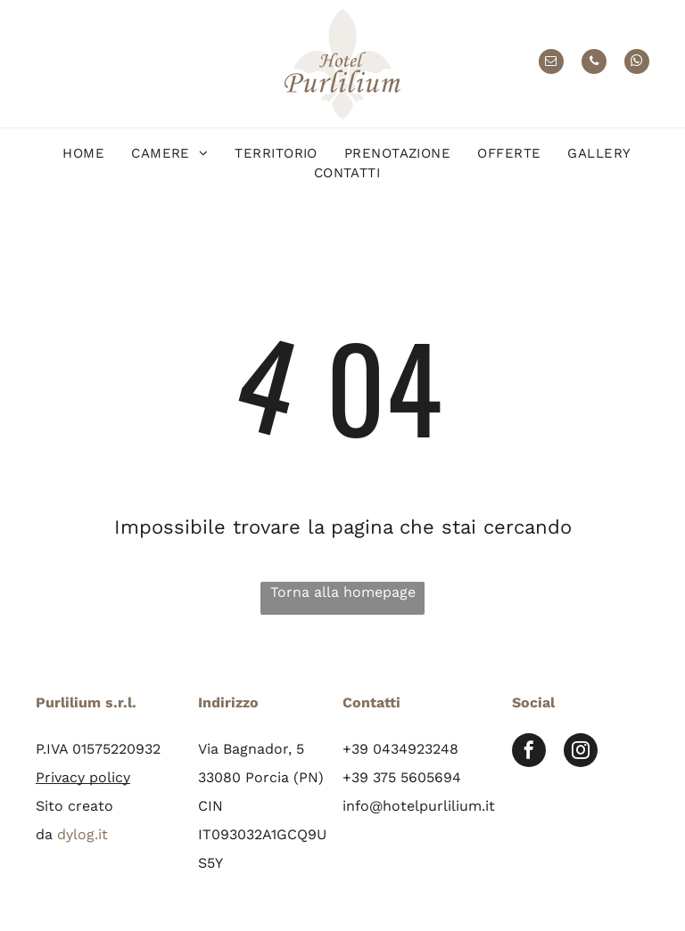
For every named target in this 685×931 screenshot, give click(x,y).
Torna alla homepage (343, 592)
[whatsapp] (636, 63)
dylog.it (82, 834)
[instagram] (581, 752)
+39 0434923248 (400, 748)
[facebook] (529, 752)
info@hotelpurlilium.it (418, 805)
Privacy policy (83, 777)
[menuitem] (83, 153)
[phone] (594, 63)
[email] (551, 63)
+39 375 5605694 (401, 777)
